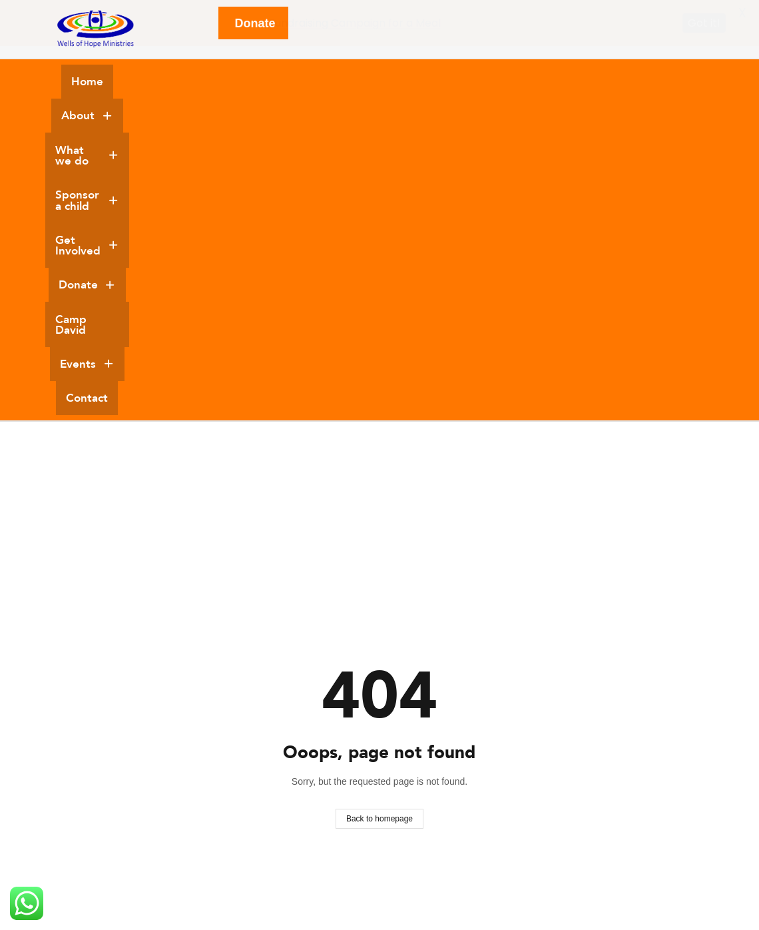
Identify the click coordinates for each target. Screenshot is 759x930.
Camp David (648, 82)
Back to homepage (379, 539)
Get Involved (475, 82)
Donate (567, 82)
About (162, 82)
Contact (420, 117)
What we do (250, 82)
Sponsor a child (361, 82)
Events (352, 117)
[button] (162, 82)
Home (101, 82)
